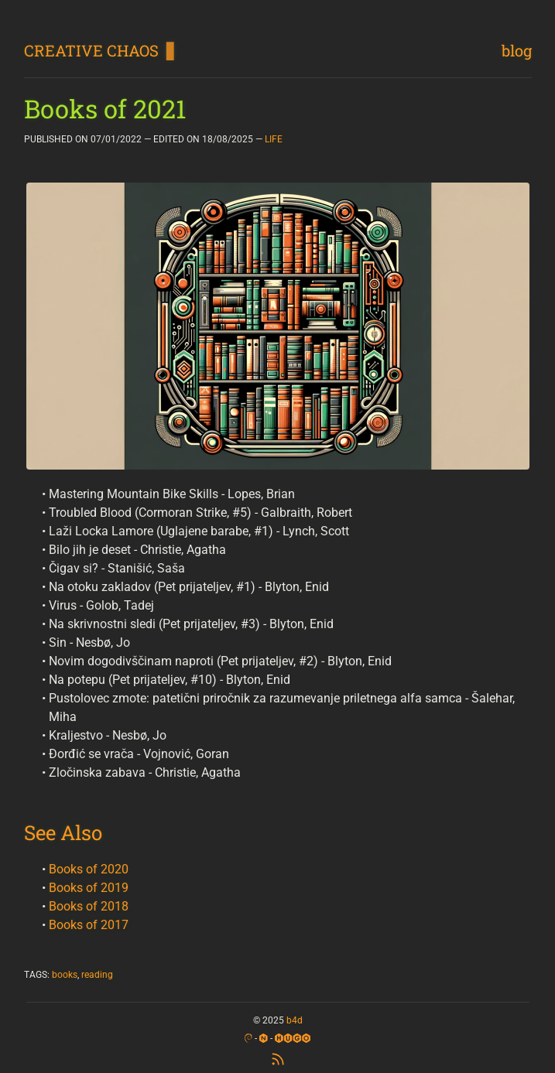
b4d (294, 1020)
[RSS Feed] (278, 1057)
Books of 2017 (88, 925)
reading (97, 974)
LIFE (274, 139)
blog (517, 50)
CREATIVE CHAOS (91, 50)
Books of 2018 (88, 906)
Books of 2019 (88, 887)
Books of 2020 (88, 869)
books (64, 974)
